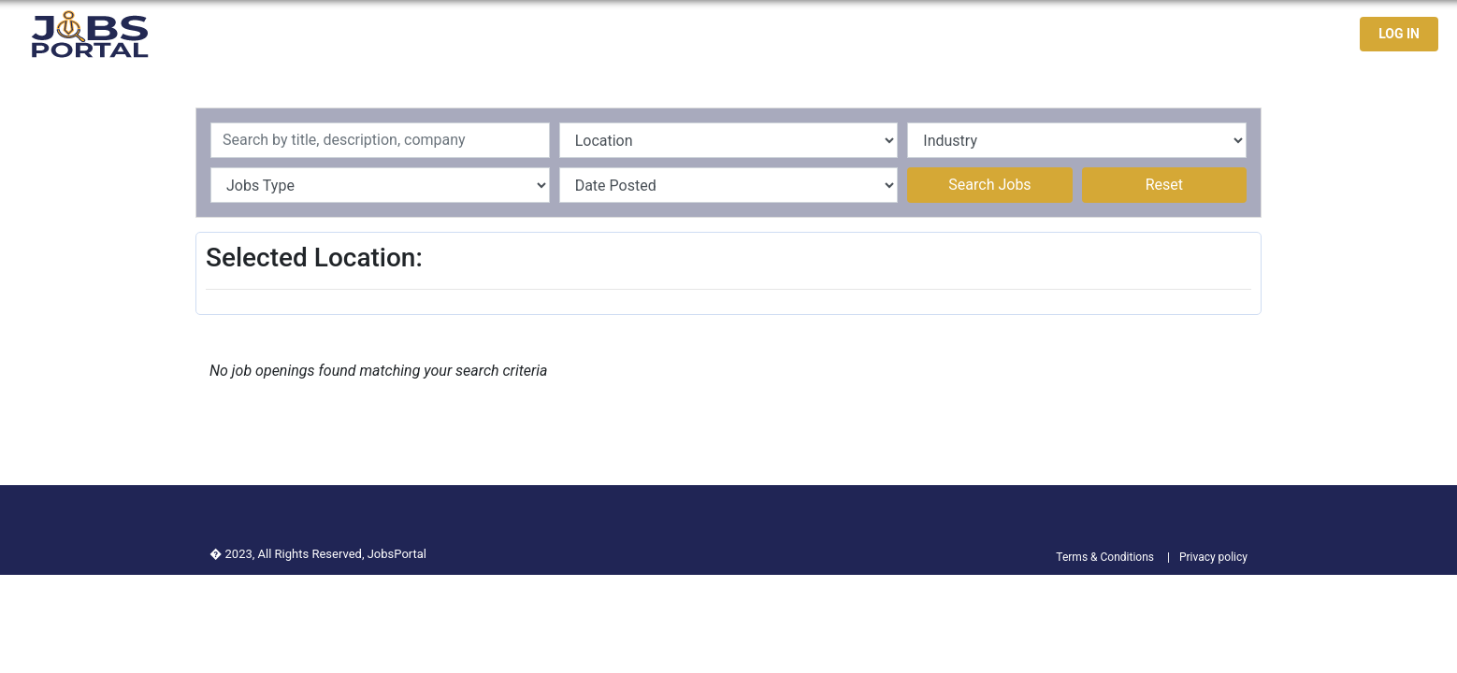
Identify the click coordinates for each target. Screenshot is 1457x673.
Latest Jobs (1086, 34)
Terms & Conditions (1105, 557)
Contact (1277, 34)
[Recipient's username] (380, 140)
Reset (1164, 184)
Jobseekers (1189, 34)
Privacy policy (1213, 557)
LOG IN (1399, 33)
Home (1004, 34)
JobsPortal (397, 554)
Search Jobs (989, 184)
